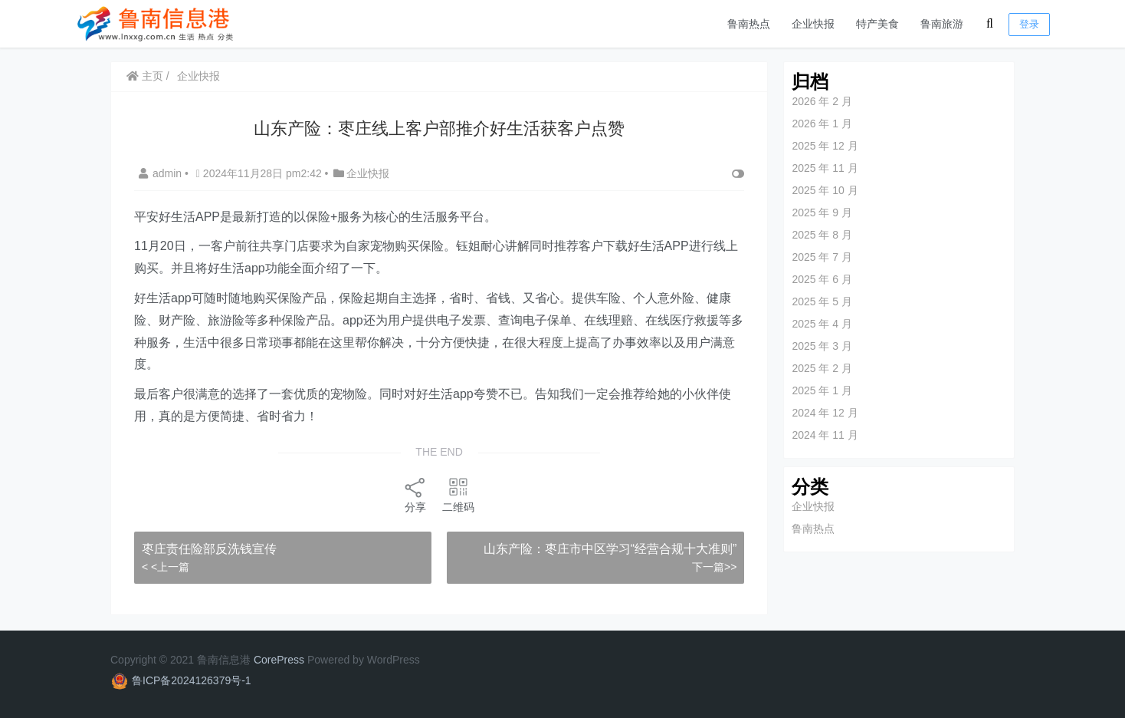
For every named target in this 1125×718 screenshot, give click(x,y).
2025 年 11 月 (825, 168)
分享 (415, 494)
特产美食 (877, 24)
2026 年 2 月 (822, 101)
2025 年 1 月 (822, 390)
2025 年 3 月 (822, 346)
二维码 (458, 494)
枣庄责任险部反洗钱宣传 (209, 548)
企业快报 (813, 24)
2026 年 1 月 (822, 123)
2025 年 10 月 (825, 190)
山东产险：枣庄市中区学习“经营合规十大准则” (610, 548)
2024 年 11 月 (825, 435)
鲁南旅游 (941, 24)
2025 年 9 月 (822, 212)
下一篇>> (714, 567)
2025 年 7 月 (822, 257)
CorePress (279, 660)
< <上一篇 (165, 567)
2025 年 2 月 (822, 368)
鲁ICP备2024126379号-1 (191, 680)
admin (162, 173)
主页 (144, 76)
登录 (1029, 24)
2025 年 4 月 (822, 324)
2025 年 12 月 (825, 146)
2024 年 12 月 (825, 413)
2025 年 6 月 (822, 279)
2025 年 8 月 (822, 235)
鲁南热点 (748, 24)
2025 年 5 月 (822, 301)
